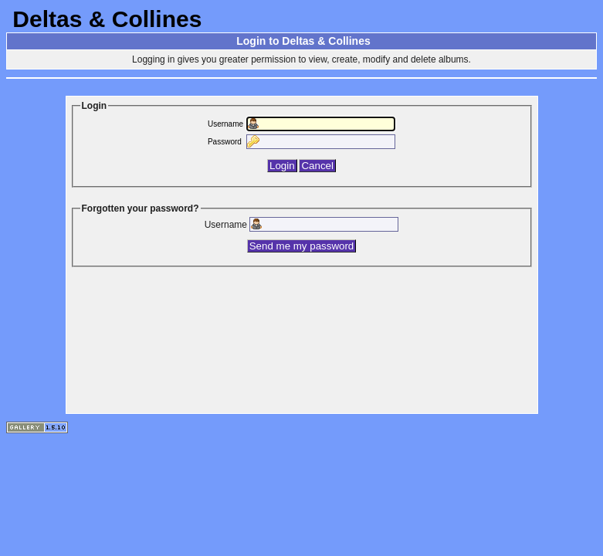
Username (225, 124)
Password (225, 141)
